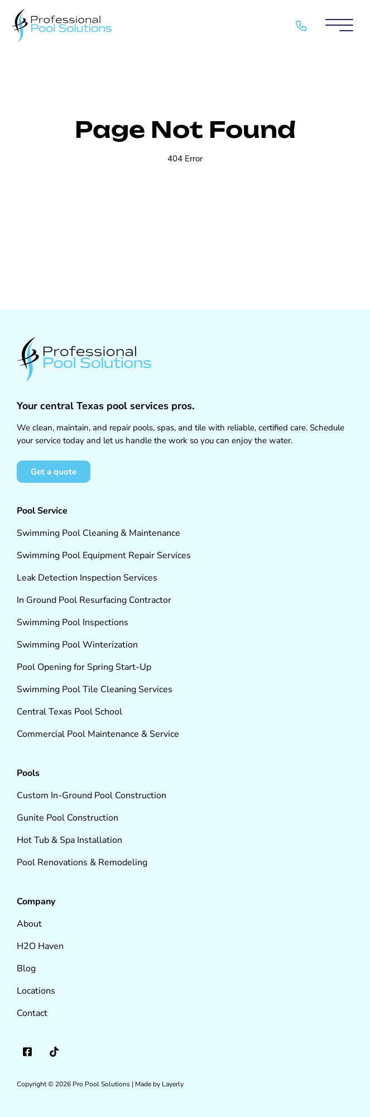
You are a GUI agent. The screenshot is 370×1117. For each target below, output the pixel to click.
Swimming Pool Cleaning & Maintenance (98, 533)
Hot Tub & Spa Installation (69, 840)
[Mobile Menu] (339, 25)
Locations (36, 991)
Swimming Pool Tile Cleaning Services (94, 689)
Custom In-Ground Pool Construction (91, 795)
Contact (32, 1013)
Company (36, 901)
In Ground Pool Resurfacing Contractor (94, 600)
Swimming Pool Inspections (72, 622)
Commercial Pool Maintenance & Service (98, 734)
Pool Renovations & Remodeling (82, 862)
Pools (28, 773)
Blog (26, 968)
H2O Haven (40, 946)
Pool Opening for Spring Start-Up (84, 667)
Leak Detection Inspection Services (87, 578)
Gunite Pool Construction (67, 818)
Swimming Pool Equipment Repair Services (104, 555)
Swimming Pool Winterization (77, 645)
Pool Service (42, 511)
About (29, 924)
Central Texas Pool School (69, 712)
